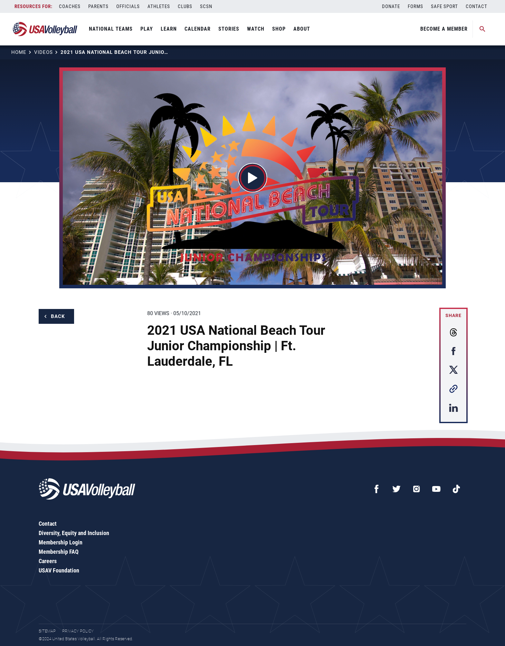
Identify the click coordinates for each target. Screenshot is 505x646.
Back (58, 316)
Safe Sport (444, 6)
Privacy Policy (78, 631)
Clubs (185, 6)
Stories (228, 29)
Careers (48, 561)
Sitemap (47, 631)
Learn (169, 29)
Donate (391, 6)
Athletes (159, 6)
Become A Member (444, 29)
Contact (476, 6)
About (301, 29)
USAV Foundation (59, 570)
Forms (415, 6)
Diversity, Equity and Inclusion (74, 533)
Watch (255, 29)
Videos (43, 52)
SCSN (206, 6)
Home (18, 52)
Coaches (70, 6)
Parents (98, 6)
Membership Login (60, 542)
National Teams (111, 29)
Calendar (198, 29)
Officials (128, 6)
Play (146, 29)
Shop (279, 29)
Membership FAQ (59, 551)
